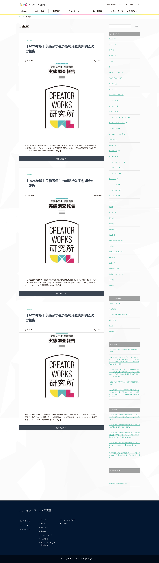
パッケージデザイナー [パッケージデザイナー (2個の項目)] (117, 162)
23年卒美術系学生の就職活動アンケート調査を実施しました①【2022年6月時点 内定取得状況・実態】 (124, 455)
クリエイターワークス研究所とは (124, 11)
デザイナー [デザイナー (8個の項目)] (113, 156)
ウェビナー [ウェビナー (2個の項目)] (113, 100)
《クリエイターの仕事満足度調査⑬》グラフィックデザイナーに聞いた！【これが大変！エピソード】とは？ (124, 445)
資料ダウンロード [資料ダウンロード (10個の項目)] (116, 274)
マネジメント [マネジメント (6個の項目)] (114, 184)
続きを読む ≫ (61, 159)
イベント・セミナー (76, 11)
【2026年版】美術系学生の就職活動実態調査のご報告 (124, 350)
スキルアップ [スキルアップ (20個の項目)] (114, 145)
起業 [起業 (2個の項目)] (111, 280)
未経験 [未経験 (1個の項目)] (112, 257)
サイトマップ (134, 4)
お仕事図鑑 (97, 11)
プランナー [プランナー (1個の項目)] (113, 179)
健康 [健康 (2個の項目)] (111, 207)
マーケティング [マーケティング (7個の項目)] (115, 190)
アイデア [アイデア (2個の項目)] (113, 89)
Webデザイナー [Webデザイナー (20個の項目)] (115, 78)
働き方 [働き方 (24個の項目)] (112, 212)
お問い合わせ (111, 4)
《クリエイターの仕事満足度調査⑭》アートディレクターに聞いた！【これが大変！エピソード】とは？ (124, 417)
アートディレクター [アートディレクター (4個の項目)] (116, 95)
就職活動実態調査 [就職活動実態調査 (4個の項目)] (115, 240)
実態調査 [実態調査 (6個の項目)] (113, 229)
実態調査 (56, 11)
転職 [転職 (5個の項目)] (111, 285)
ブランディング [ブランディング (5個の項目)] (115, 173)
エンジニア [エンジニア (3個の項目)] (113, 111)
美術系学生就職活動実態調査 (118, 483)
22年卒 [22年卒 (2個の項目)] (112, 44)
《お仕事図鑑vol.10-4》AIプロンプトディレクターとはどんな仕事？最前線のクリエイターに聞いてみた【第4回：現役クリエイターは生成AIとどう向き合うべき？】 (124, 360)
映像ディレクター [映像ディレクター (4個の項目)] (115, 252)
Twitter (63, 523)
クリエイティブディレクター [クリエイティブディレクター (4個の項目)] (119, 117)
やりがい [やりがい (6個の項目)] (113, 84)
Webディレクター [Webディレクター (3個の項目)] (116, 72)
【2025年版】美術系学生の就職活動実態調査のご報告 (124, 383)
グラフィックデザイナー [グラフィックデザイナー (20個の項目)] (118, 123)
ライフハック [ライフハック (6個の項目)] (114, 196)
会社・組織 (39, 11)
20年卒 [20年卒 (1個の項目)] (112, 39)
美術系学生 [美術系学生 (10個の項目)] (114, 268)
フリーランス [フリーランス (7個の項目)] (114, 168)
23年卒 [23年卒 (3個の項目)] (112, 56)
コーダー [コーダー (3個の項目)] (113, 139)
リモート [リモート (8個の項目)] (113, 201)
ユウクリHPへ (122, 4)
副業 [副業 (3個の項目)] (111, 224)
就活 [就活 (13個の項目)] (112, 235)
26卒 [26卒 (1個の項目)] (111, 61)
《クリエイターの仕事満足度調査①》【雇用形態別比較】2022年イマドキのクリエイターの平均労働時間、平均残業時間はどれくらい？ (124, 435)
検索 (136, 26)
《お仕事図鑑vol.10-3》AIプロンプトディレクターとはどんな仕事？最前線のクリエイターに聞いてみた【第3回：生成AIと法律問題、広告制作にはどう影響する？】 (124, 373)
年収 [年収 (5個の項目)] (111, 246)
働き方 (24, 11)
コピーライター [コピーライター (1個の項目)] (115, 128)
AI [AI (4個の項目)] (110, 67)
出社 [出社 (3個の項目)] (111, 218)
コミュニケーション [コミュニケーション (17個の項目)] (117, 134)
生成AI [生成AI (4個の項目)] (112, 263)
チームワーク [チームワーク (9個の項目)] (114, 151)
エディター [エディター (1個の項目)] (113, 106)
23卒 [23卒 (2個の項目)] (111, 50)
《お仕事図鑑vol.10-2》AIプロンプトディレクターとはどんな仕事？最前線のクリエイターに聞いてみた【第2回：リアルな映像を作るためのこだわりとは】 (124, 393)
